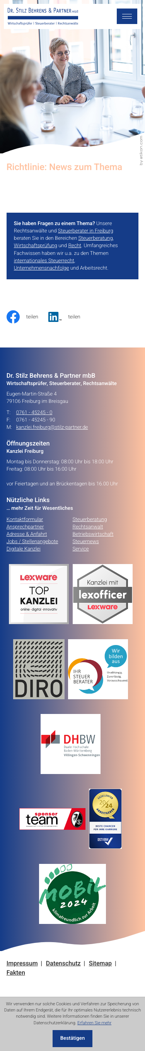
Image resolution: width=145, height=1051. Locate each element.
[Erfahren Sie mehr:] (40, 669)
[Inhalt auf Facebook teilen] (28, 316)
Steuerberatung (95, 238)
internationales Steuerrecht (44, 261)
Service (81, 549)
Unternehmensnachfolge (41, 268)
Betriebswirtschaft (93, 534)
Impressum (22, 963)
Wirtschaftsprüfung (35, 245)
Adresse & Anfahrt (27, 534)
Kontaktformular (25, 519)
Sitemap (100, 963)
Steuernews (86, 541)
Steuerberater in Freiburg (85, 231)
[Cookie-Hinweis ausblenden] (73, 1039)
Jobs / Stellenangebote (32, 541)
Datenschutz (63, 963)
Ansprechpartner (25, 527)
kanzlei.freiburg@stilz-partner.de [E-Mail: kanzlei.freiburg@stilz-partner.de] (52, 427)
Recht (74, 245)
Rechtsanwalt (88, 527)
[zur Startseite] (43, 17)
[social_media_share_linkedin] (69, 316)
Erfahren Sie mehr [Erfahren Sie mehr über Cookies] (94, 1023)
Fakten (16, 972)
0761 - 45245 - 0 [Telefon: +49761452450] (34, 412)
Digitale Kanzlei (24, 549)
